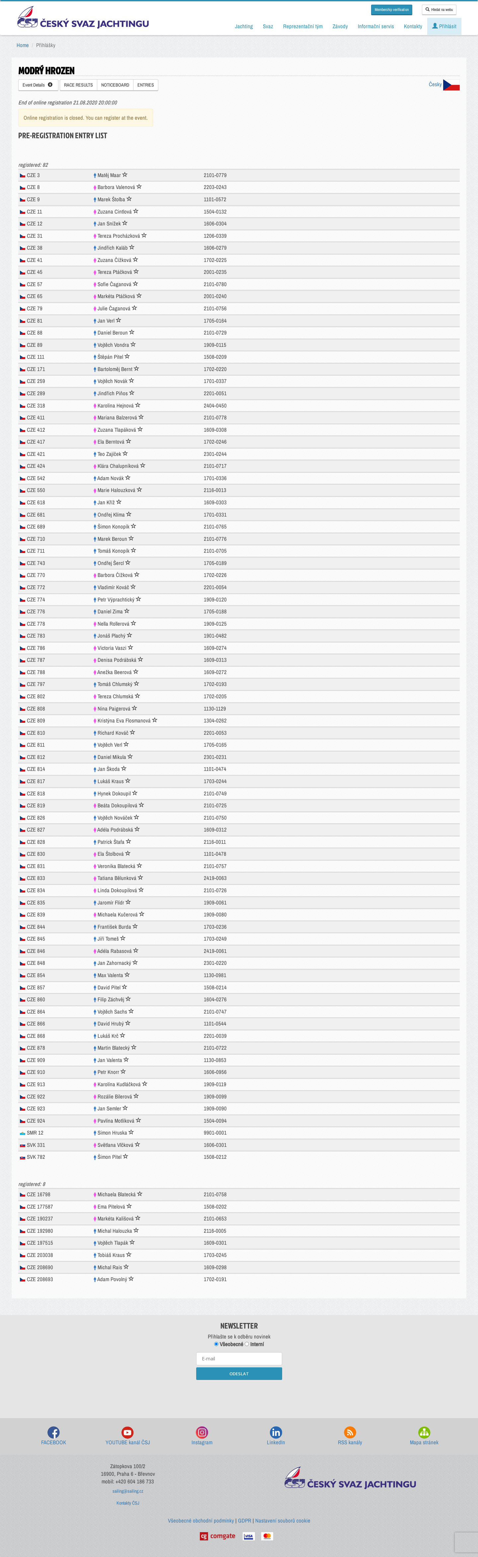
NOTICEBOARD (115, 85)
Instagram (202, 1436)
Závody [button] (340, 26)
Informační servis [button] (376, 26)
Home (23, 45)
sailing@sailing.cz (128, 1491)
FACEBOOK (53, 1436)
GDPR (244, 1520)
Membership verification (392, 9)
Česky (444, 84)
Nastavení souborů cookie (282, 1520)
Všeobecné (228, 1344)
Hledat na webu (439, 9)
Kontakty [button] (413, 26)
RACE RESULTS (78, 85)
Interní (254, 1344)
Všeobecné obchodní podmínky (201, 1520)
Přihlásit (444, 26)
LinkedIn (276, 1436)
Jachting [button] (244, 26)
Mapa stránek (424, 1436)
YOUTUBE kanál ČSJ (128, 1436)
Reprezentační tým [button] (303, 26)
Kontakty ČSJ (128, 1503)
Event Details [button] (37, 85)
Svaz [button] (268, 26)
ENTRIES (145, 85)
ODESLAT (239, 1374)
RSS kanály (350, 1436)
